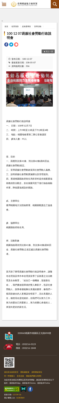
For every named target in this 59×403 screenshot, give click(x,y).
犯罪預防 (15, 26)
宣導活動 (37, 26)
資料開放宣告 (36, 372)
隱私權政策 (24, 372)
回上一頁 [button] (49, 51)
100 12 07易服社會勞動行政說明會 (29, 35)
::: (2, 2)
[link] (6, 44)
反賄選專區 (26, 26)
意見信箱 (20, 376)
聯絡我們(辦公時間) (33, 376)
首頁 (6, 26)
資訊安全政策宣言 (11, 372)
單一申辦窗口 (9, 376)
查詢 (55, 4)
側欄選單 (4, 4)
